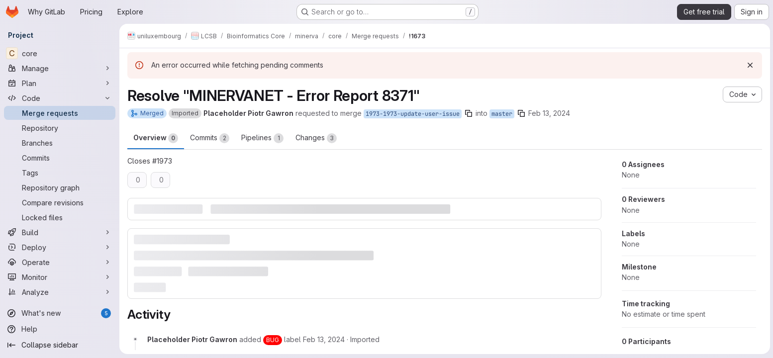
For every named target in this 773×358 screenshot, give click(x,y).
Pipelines (262, 138)
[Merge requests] (59, 113)
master (501, 114)
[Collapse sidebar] (59, 345)
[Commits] (59, 158)
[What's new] (59, 313)
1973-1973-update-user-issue (413, 114)
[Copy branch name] (469, 113)
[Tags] (59, 172)
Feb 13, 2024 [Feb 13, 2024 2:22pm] (549, 113)
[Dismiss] (749, 65)
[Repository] (59, 128)
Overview (155, 138)
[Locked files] (59, 217)
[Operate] (59, 262)
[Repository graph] (59, 187)
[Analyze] (59, 292)
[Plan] (59, 83)
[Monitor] (59, 277)
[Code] (59, 98)
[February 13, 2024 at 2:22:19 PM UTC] (324, 339)
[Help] (59, 329)
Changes (316, 138)
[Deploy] (59, 247)
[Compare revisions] (59, 202)
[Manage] (59, 68)
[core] (59, 53)
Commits (209, 138)
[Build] (59, 232)
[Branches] (59, 143)
